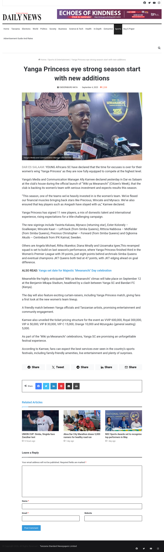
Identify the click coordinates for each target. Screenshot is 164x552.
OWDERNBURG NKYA (68, 87)
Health (88, 29)
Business (62, 29)
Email (25, 513)
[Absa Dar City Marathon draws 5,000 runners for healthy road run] (82, 420)
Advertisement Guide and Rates (18, 38)
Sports (118, 29)
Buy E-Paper (128, 29)
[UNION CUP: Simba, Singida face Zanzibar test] (40, 420)
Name (25, 501)
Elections (26, 29)
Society (52, 29)
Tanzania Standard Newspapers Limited (58, 546)
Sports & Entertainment (59, 59)
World (35, 29)
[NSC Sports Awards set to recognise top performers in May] (123, 420)
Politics (43, 29)
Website (88, 513)
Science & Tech (76, 29)
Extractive (108, 29)
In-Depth (97, 29)
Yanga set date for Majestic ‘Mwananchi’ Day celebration (75, 270)
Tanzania (15, 29)
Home (6, 29)
